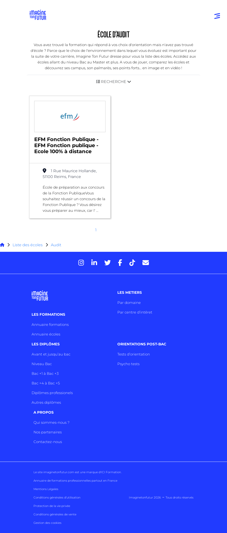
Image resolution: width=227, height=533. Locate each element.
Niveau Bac (42, 364)
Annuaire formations (50, 324)
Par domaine (129, 302)
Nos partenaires (47, 432)
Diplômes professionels (52, 392)
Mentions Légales (45, 489)
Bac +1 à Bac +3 (45, 373)
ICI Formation (111, 472)
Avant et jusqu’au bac (51, 354)
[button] (113, 82)
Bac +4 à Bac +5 (46, 383)
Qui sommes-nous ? (51, 422)
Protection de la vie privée (51, 506)
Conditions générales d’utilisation (56, 497)
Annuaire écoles (46, 334)
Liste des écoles (28, 245)
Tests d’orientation (133, 354)
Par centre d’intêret (134, 312)
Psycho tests (128, 364)
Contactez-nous (47, 441)
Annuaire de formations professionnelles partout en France (75, 480)
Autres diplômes (46, 402)
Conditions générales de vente (54, 514)
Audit (56, 245)
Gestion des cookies (47, 523)
